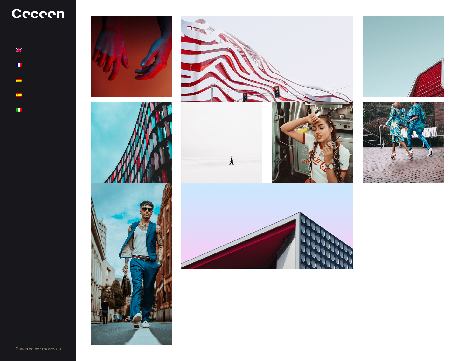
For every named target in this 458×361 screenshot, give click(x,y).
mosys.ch (51, 348)
